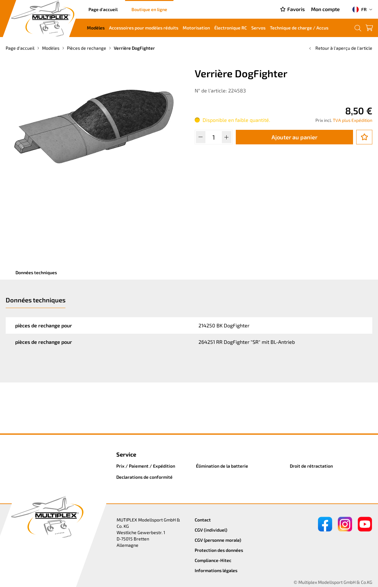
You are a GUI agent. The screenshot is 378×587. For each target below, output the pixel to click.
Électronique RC (230, 27)
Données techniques (36, 272)
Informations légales (216, 570)
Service (126, 454)
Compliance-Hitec (213, 560)
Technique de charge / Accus (299, 27)
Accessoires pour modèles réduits (143, 27)
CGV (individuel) (211, 530)
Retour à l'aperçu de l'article (340, 48)
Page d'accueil (103, 9)
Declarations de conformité (144, 477)
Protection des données (219, 550)
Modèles (96, 27)
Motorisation (196, 27)
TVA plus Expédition (352, 120)
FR (359, 9)
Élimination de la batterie (222, 466)
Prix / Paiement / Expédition (145, 466)
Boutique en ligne (149, 9)
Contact (203, 519)
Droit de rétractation (311, 466)
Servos (258, 27)
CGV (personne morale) (218, 540)
